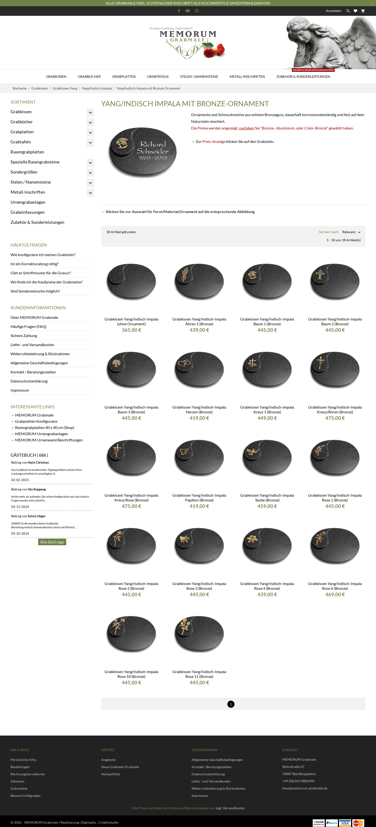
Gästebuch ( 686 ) (29, 455)
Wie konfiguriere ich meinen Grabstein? (43, 254)
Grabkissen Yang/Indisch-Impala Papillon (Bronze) (199, 493)
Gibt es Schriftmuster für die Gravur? (41, 272)
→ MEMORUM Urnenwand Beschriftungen (47, 440)
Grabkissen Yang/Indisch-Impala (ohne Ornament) (131, 317)
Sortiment (23, 102)
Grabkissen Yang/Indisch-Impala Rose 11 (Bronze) (199, 670)
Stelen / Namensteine (199, 76)
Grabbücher (89, 76)
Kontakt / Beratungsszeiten (33, 372)
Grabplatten (124, 76)
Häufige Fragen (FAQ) (29, 326)
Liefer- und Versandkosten (32, 344)
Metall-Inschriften (247, 76)
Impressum (20, 390)
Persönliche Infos (23, 756)
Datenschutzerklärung (29, 381)
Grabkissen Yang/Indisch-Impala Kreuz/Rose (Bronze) (131, 493)
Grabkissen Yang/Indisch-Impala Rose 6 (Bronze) (335, 582)
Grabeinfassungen (28, 212)
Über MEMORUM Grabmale (34, 317)
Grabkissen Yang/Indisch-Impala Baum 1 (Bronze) (267, 317)
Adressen (17, 777)
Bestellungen (20, 763)
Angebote (108, 756)
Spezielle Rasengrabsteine (35, 161)
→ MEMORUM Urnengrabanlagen (39, 433)
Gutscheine (19, 784)
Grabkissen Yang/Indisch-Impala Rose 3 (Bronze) (199, 582)
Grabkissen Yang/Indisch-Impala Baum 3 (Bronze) (131, 405)
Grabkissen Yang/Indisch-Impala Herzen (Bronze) (199, 405)
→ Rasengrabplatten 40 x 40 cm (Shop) (42, 427)
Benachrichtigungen (26, 792)
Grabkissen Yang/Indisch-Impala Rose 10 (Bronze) (131, 670)
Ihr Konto (20, 746)
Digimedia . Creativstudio (99, 818)
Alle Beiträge (52, 542)
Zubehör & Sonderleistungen (305, 74)
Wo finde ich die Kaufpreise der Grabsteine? (46, 282)
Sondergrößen (24, 171)
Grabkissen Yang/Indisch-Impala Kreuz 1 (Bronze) (267, 405)
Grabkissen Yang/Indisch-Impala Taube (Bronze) (267, 493)
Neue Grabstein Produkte (120, 763)
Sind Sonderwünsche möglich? (35, 291)
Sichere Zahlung (24, 335)
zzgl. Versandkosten (230, 804)
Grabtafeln (158, 76)
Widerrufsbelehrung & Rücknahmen (40, 353)
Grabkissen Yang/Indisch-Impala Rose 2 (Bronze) (131, 582)
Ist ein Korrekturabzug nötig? (35, 263)
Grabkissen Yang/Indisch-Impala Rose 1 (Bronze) (335, 493)
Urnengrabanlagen (28, 202)
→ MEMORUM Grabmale (32, 415)
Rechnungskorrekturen (28, 770)
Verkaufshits (110, 770)
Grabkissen (56, 76)
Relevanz (349, 232)
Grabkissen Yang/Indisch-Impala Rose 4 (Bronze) (267, 582)
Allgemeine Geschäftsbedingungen (39, 362)
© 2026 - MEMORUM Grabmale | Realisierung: (46, 818)
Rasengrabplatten (27, 151)
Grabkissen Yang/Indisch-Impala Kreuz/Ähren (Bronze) (335, 405)
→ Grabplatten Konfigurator (34, 421)
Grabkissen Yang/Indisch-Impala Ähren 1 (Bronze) (199, 317)
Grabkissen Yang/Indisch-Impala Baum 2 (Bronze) (335, 317)
